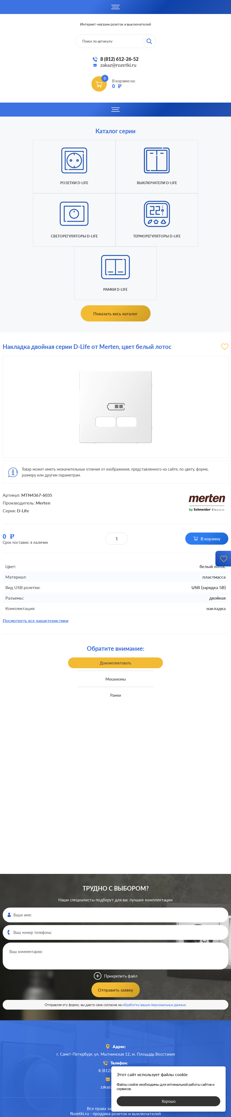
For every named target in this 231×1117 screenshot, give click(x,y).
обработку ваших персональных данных (154, 951)
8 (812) (115, 1017)
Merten (43, 449)
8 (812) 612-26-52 (119, 59)
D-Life (23, 457)
